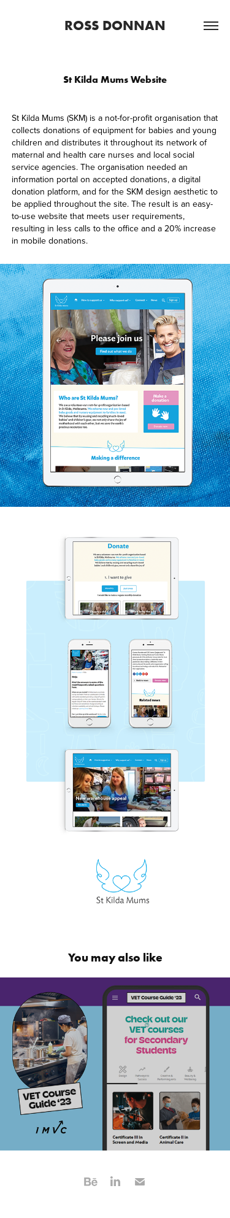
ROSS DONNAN (115, 25)
